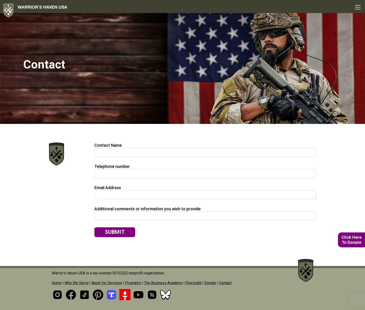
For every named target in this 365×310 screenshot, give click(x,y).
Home (57, 283)
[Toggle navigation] (358, 7)
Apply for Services (107, 283)
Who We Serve (77, 283)
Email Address (107, 187)
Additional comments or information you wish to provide (147, 208)
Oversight (193, 283)
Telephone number (112, 166)
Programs (133, 283)
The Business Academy (163, 283)
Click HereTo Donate (351, 240)
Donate (210, 283)
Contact (225, 283)
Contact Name (108, 145)
